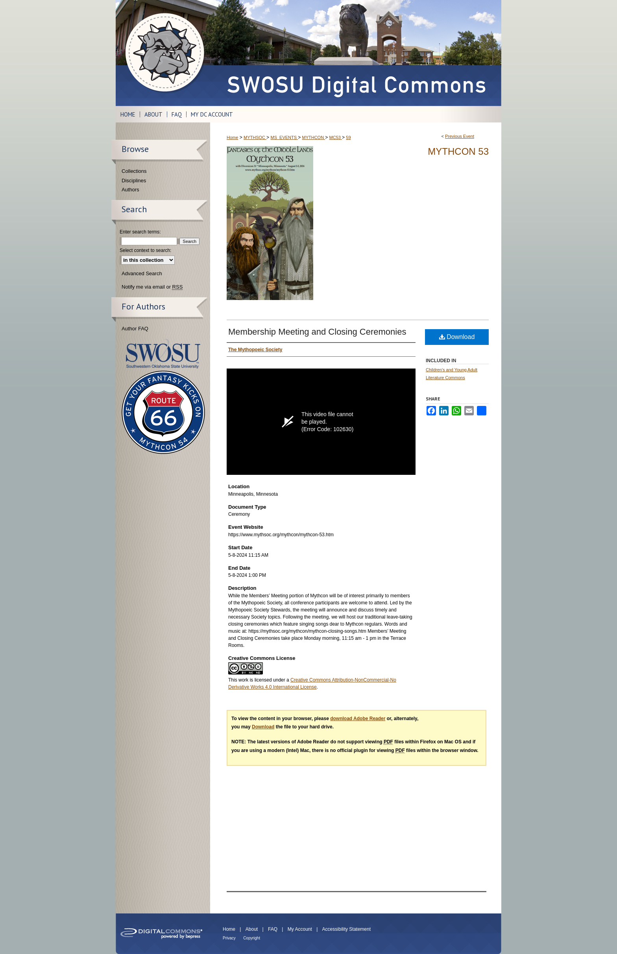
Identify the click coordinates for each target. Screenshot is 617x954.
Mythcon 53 (458, 151)
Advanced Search (142, 273)
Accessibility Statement (346, 929)
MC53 (335, 137)
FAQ (272, 929)
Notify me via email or (152, 287)
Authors (130, 190)
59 (348, 137)
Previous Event (459, 136)
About (252, 929)
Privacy (229, 938)
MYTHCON (313, 137)
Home (232, 137)
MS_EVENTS (284, 137)
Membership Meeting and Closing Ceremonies (317, 332)
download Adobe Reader (357, 718)
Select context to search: (145, 250)
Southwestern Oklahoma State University (163, 354)
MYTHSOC (255, 137)
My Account (300, 929)
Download (457, 336)
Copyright (251, 938)
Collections (134, 171)
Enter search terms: (140, 232)
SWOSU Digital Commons (355, 53)
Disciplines (134, 180)
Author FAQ (135, 329)
